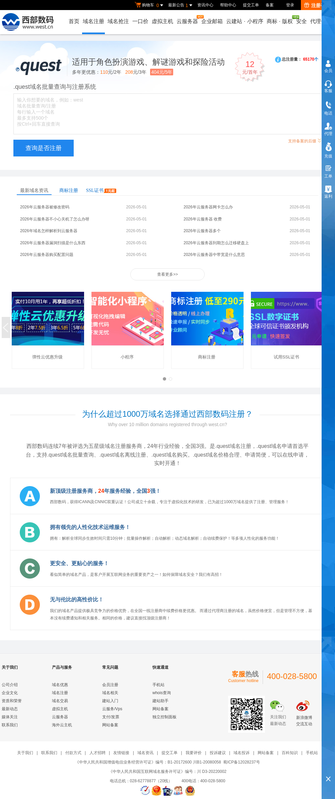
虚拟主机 (162, 21)
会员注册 (110, 684)
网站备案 (110, 725)
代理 (328, 133)
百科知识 (290, 752)
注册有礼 (317, 5)
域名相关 (110, 692)
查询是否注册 (43, 148)
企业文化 (10, 692)
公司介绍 (10, 684)
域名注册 (93, 21)
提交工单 (251, 5)
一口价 (140, 21)
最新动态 (10, 709)
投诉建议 (218, 752)
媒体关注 (10, 717)
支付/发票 (110, 717)
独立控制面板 (164, 717)
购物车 (150, 5)
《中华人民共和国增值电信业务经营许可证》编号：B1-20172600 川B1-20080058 (148, 762)
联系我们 (10, 725)
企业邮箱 (212, 21)
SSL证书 (101, 190)
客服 (328, 90)
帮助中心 (228, 5)
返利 (328, 196)
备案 (270, 5)
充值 (328, 156)
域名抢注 (118, 21)
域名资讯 (145, 752)
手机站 (158, 684)
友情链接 (121, 752)
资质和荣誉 (12, 700)
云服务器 (188, 19)
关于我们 (25, 752)
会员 (328, 70)
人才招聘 (97, 752)
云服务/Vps (112, 709)
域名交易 (60, 700)
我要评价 (194, 752)
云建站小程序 (244, 21)
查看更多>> (167, 274)
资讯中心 (205, 5)
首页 (74, 21)
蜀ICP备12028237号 (241, 762)
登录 (290, 5)
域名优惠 (60, 684)
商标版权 (280, 19)
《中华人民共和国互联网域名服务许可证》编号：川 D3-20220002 (167, 771)
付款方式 (73, 752)
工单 (328, 176)
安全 (301, 21)
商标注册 (68, 190)
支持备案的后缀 (305, 140)
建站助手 (160, 700)
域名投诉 (241, 752)
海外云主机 (62, 725)
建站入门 (110, 700)
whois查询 (161, 692)
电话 (328, 113)
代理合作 (321, 21)
